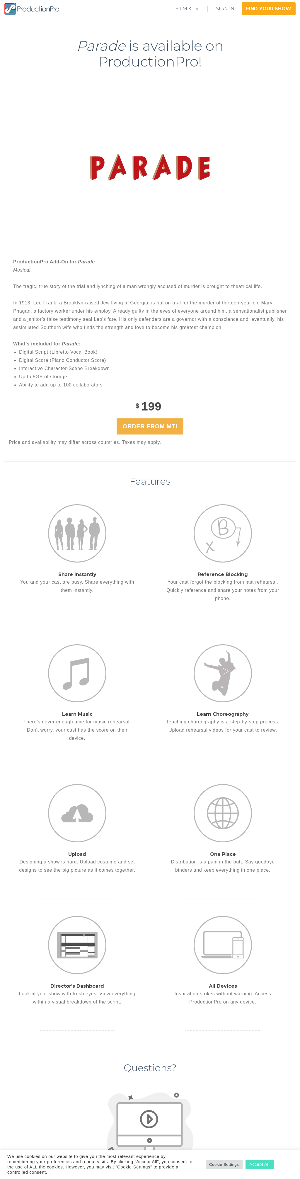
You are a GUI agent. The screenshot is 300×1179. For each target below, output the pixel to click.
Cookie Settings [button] (224, 1164)
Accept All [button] (260, 1164)
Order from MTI (150, 426)
